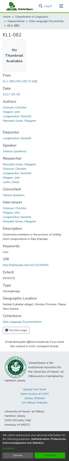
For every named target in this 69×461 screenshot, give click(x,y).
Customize (9, 448)
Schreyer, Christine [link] (14, 107)
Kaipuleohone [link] (16, 21)
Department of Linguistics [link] (31, 17)
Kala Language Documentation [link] (47, 21)
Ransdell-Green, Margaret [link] (19, 121)
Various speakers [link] (14, 195)
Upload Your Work (34, 389)
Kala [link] (5, 252)
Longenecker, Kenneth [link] (17, 116)
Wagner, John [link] (11, 112)
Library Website (34, 398)
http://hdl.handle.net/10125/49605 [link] (26, 265)
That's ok (49, 455)
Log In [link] (48, 6)
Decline (17, 455)
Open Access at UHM (34, 394)
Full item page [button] (16, 330)
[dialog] (34, 446)
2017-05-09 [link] (11, 94)
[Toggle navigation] (61, 6)
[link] (20, 81)
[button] (40, 6)
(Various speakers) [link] (14, 151)
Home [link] (7, 17)
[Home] (18, 6)
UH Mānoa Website (34, 403)
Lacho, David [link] (11, 182)
